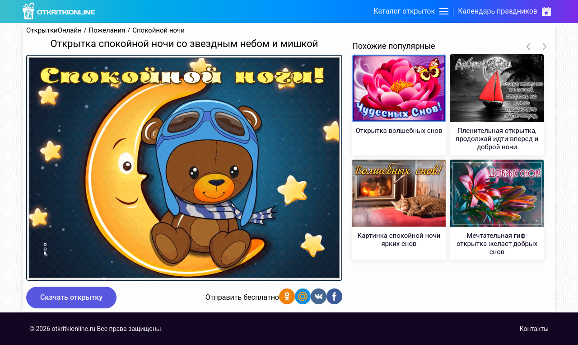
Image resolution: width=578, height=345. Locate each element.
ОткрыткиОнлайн (54, 30)
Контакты (534, 328)
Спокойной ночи (158, 30)
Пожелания (107, 30)
